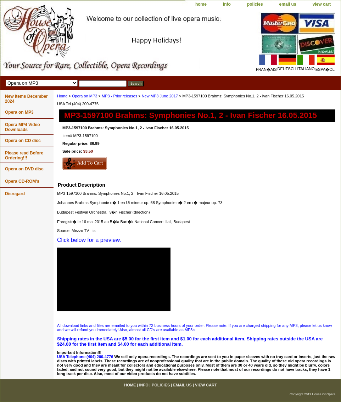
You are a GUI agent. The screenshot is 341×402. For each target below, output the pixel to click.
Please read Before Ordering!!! (24, 155)
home (201, 4)
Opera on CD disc (23, 140)
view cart (322, 4)
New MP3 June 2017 (160, 96)
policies (255, 4)
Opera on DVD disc (24, 168)
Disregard (15, 193)
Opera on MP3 (84, 96)
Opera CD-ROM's (22, 181)
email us (287, 4)
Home (62, 96)
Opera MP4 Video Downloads (22, 127)
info (227, 4)
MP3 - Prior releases (119, 96)
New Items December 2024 (26, 99)
